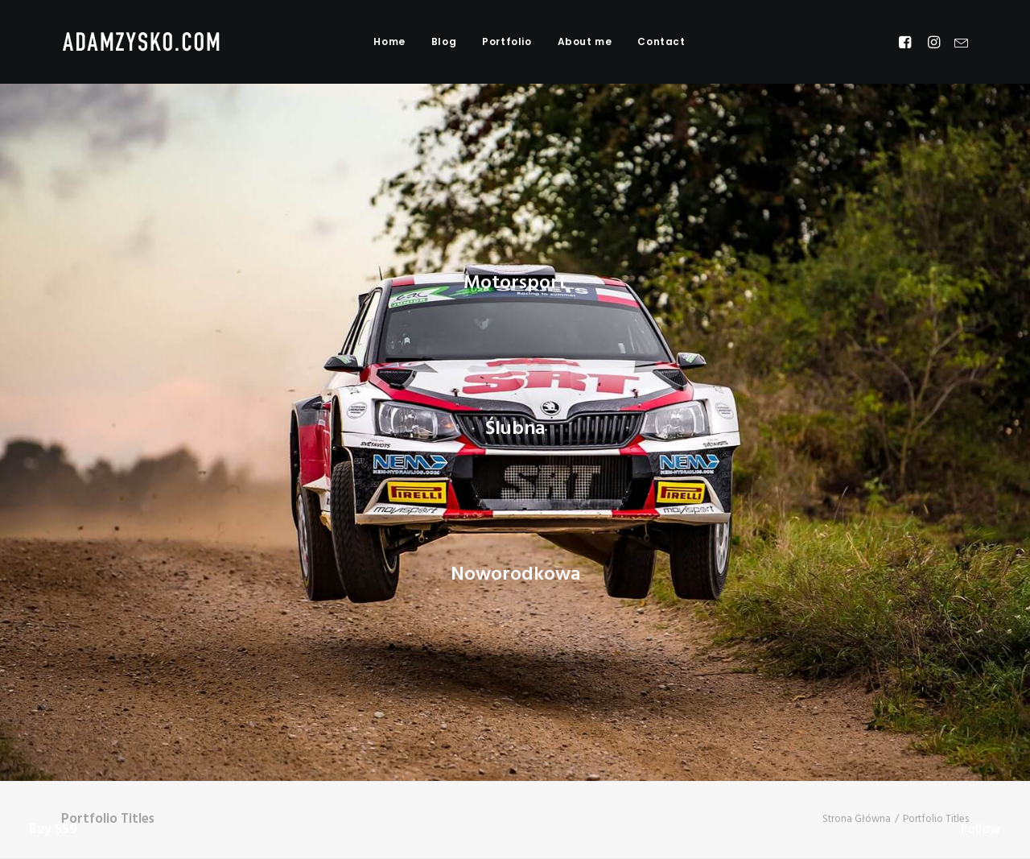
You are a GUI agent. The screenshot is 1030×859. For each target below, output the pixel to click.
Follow (981, 829)
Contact (661, 41)
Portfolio (506, 41)
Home (389, 41)
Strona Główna (856, 819)
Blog (443, 41)
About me (585, 41)
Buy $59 (53, 829)
